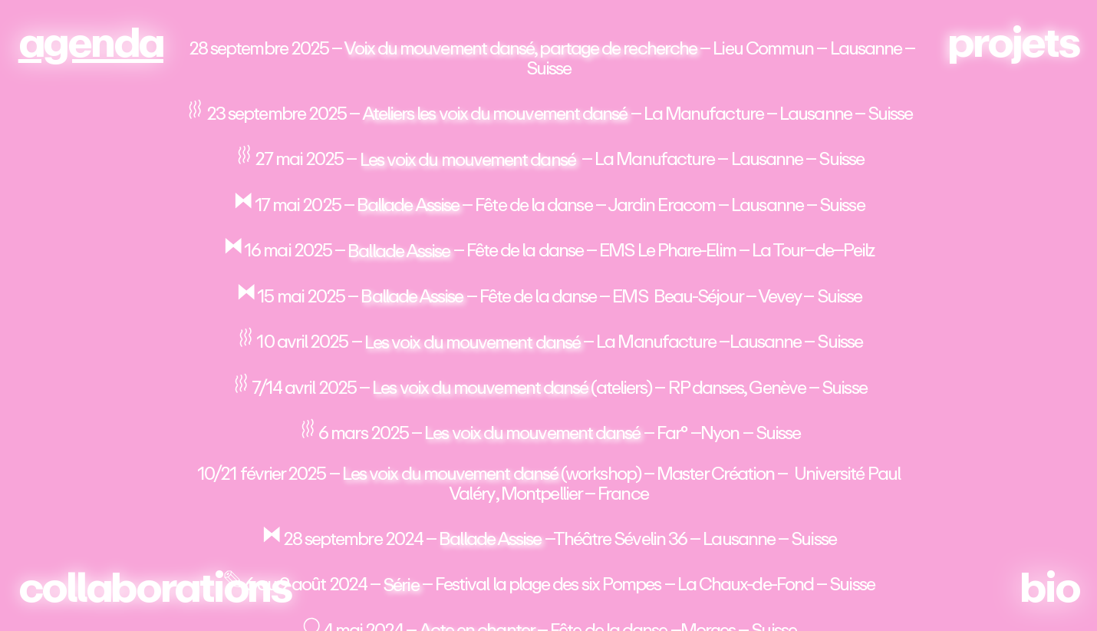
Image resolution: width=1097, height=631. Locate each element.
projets (1013, 43)
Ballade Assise (408, 204)
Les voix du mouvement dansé (467, 159)
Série (400, 584)
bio (1049, 588)
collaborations (155, 588)
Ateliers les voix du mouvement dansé (495, 113)
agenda (90, 43)
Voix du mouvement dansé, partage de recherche (520, 48)
